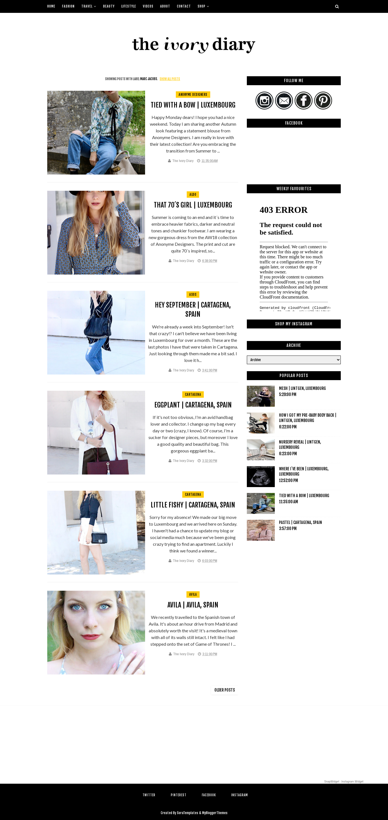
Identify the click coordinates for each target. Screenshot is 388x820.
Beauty (109, 6)
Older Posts (224, 690)
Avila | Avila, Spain (192, 605)
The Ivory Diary (182, 160)
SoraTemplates (187, 813)
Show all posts (170, 79)
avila (193, 594)
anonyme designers (193, 94)
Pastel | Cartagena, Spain (300, 522)
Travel (87, 6)
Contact (184, 6)
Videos (148, 6)
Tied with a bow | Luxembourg (193, 105)
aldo (193, 194)
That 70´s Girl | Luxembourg (193, 205)
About (165, 6)
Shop (201, 6)
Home (51, 6)
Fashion (68, 6)
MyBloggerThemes (215, 813)
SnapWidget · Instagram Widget (343, 781)
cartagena (193, 394)
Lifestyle (128, 6)
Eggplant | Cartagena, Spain (193, 405)
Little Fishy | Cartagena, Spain (193, 505)
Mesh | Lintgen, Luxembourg (302, 388)
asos (193, 294)
